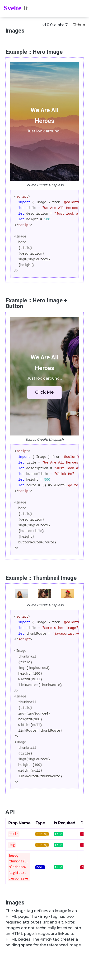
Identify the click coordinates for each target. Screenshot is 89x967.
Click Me (44, 392)
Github (78, 25)
